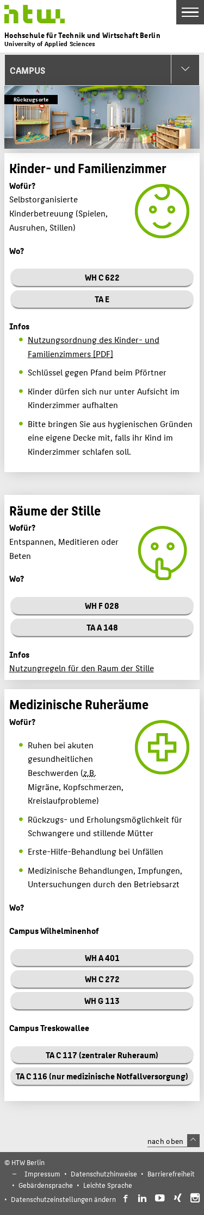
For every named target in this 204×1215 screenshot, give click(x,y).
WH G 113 (102, 1000)
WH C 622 (102, 277)
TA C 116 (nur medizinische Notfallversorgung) (102, 1076)
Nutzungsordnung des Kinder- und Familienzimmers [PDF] (93, 346)
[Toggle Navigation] (190, 12)
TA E (102, 299)
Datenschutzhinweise (104, 1173)
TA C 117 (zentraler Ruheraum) (102, 1054)
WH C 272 (102, 978)
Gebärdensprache (45, 1185)
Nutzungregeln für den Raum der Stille (81, 668)
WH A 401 (102, 957)
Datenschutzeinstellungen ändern (63, 1199)
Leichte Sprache (107, 1185)
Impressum (42, 1173)
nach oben (173, 1141)
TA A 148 (102, 627)
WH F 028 (102, 605)
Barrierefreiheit (171, 1173)
